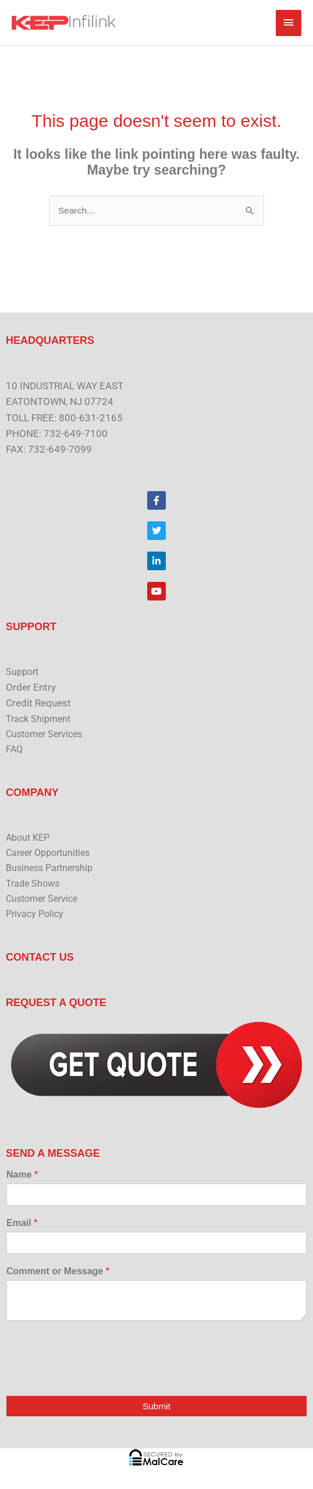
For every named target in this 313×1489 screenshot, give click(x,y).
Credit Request (38, 703)
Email (21, 1223)
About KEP (27, 838)
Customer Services (44, 734)
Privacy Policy (34, 914)
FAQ (14, 749)
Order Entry (31, 687)
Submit (156, 1406)
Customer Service (41, 899)
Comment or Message (57, 1271)
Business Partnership (49, 868)
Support (22, 672)
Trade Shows (32, 884)
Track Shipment (38, 719)
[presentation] (94, 1376)
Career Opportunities (48, 853)
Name (22, 1174)
